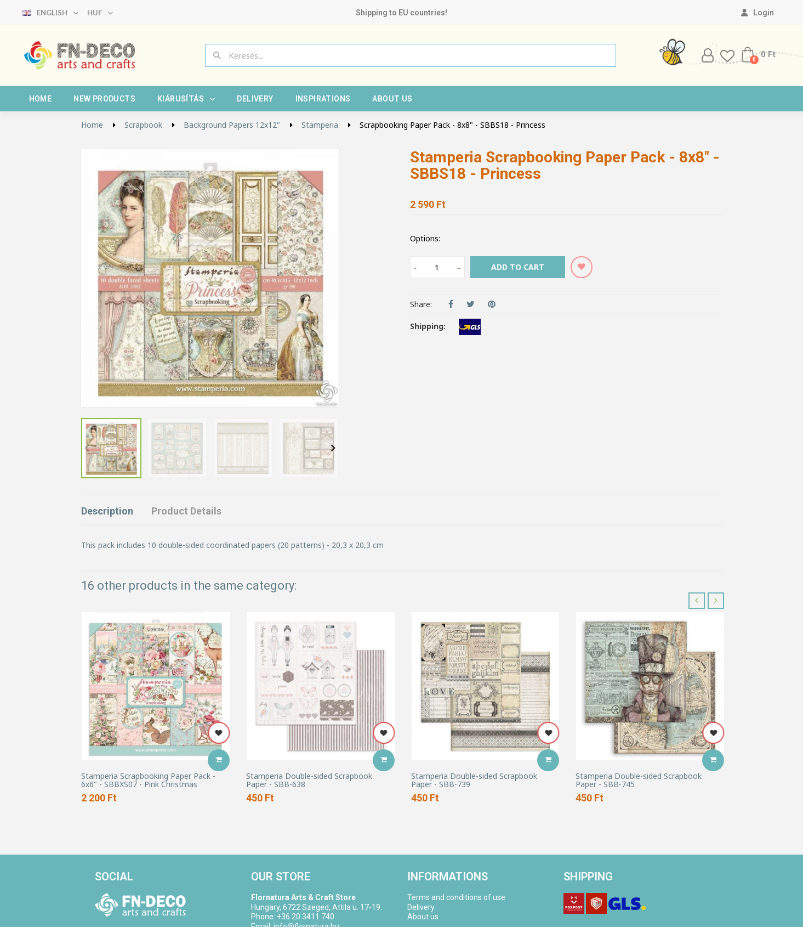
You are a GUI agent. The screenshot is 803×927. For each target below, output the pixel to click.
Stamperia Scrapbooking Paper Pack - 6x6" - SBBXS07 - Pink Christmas (148, 780)
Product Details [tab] (186, 511)
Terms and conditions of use (456, 897)
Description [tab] (107, 511)
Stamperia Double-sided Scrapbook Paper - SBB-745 (639, 780)
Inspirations (323, 98)
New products (104, 98)
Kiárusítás (186, 99)
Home (40, 98)
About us (392, 98)
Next (333, 448)
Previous (86, 448)
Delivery (255, 98)
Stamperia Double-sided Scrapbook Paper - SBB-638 (309, 780)
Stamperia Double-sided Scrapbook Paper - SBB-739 (474, 780)
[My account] (757, 12)
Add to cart (517, 267)
